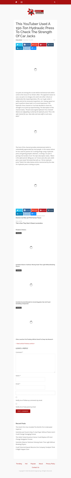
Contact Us (35, 467)
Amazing (19, 233)
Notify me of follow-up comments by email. (29, 400)
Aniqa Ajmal (19, 40)
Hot (26, 464)
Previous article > (29, 343)
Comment (19, 352)
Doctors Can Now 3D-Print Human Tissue (28, 218)
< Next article (20, 343)
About (41, 464)
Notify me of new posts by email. (26, 407)
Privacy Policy (50, 464)
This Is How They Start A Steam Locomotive (29, 223)
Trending (19, 464)
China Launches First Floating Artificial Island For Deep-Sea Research (34, 339)
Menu (20, 2)
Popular (33, 464)
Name (18, 376)
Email (18, 384)
